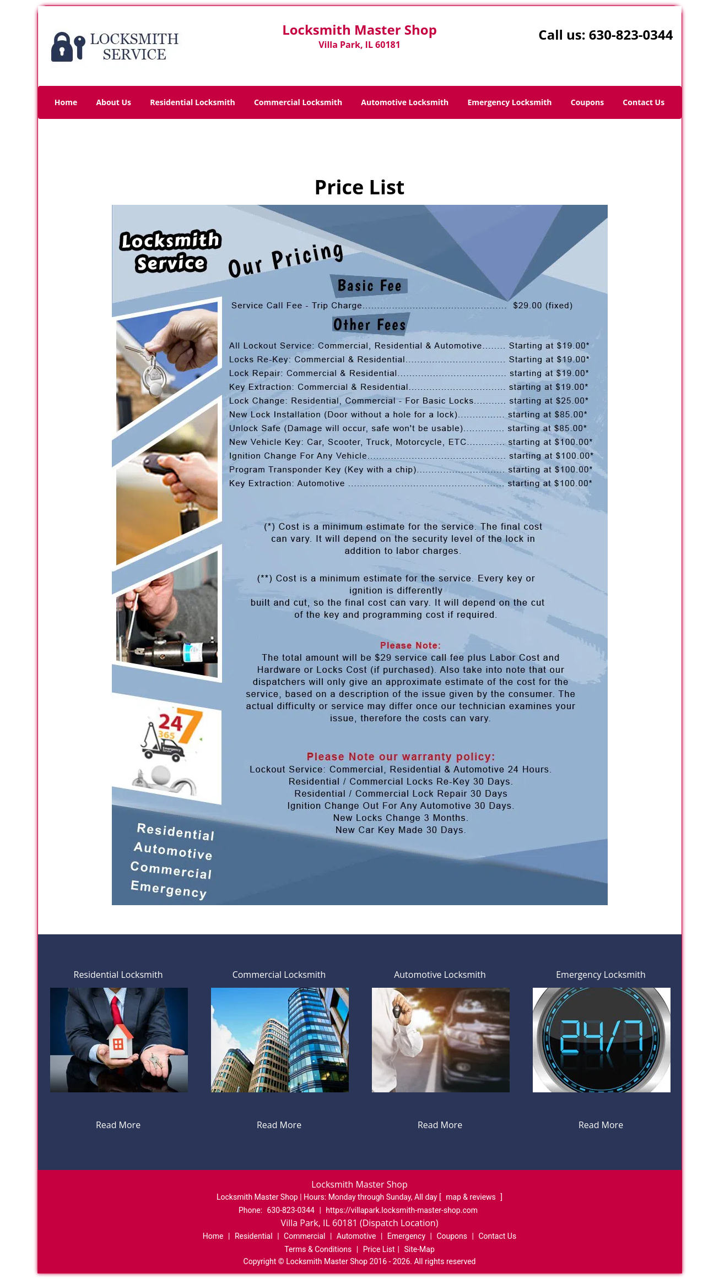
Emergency (406, 1236)
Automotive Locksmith (404, 102)
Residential (254, 1236)
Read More (118, 1125)
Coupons (587, 102)
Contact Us (643, 102)
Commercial (304, 1236)
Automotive (356, 1236)
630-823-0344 (631, 34)
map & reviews (472, 1197)
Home (66, 102)
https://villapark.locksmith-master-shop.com (402, 1210)
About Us (113, 102)
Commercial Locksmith (298, 102)
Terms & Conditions (318, 1249)
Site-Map (419, 1249)
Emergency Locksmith (509, 102)
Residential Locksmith (192, 102)
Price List (379, 1249)
